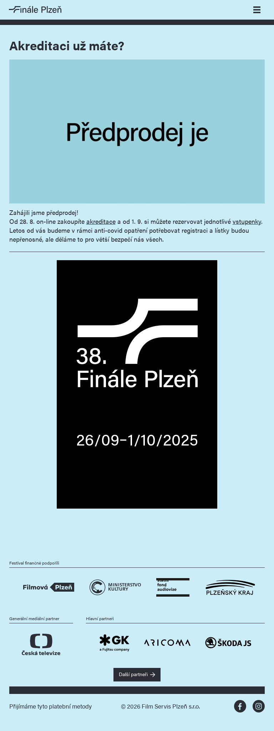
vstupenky (247, 221)
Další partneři (133, 674)
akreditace (101, 221)
